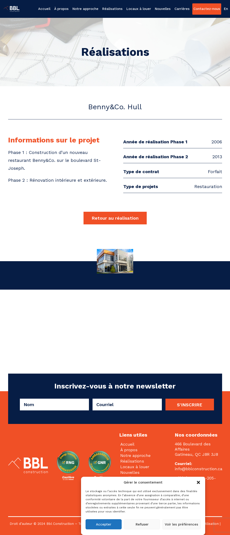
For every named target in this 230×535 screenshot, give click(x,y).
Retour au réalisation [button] (115, 218)
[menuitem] (44, 9)
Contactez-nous (206, 9)
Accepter (103, 524)
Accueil (44, 9)
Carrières (182, 9)
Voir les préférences (181, 524)
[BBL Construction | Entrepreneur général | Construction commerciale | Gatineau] (10, 9)
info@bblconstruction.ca (198, 468)
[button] (198, 482)
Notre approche (85, 9)
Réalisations (112, 9)
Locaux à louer (138, 9)
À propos (61, 9)
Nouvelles (163, 9)
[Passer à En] (225, 9)
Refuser (142, 524)
